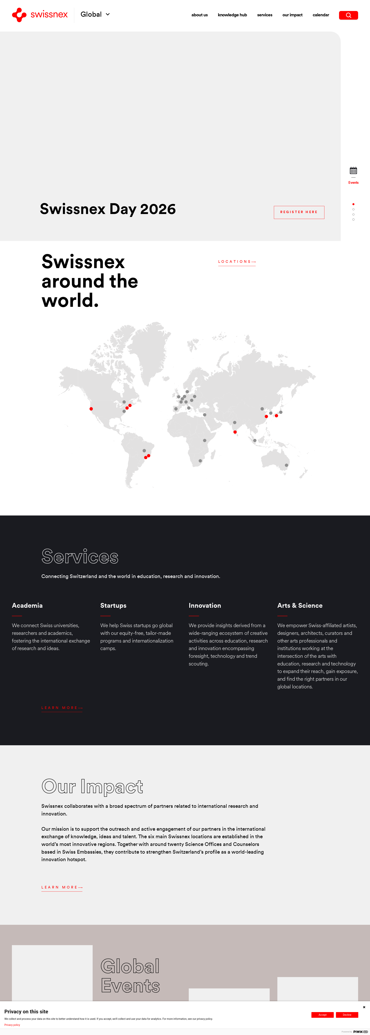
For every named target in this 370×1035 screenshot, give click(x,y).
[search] (348, 15)
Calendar (321, 15)
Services (264, 15)
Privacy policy (12, 1024)
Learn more (61, 708)
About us (199, 15)
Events (353, 176)
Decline (347, 1014)
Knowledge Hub (232, 15)
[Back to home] (40, 15)
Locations (237, 262)
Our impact (292, 15)
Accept (323, 1014)
